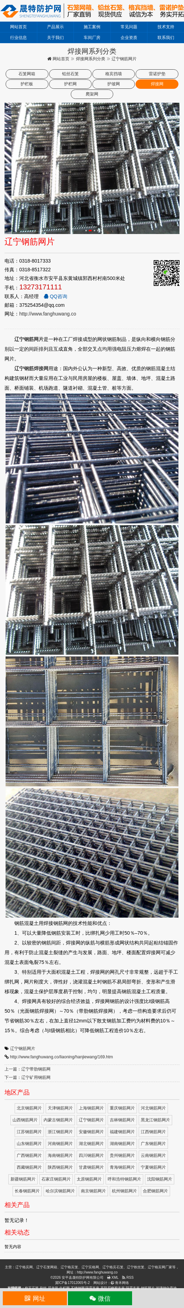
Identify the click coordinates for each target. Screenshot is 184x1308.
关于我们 (55, 37)
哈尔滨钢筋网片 (60, 1191)
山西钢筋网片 (25, 1120)
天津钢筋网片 (60, 1108)
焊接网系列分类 (90, 58)
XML (112, 1277)
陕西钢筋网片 (60, 1167)
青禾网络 (120, 1283)
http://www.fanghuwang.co (47, 314)
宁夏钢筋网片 (153, 1167)
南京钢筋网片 (93, 1191)
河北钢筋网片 (153, 1108)
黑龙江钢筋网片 (155, 1120)
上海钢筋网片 (91, 1108)
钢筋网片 (148, 1288)
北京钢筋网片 (29, 1108)
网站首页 (18, 26)
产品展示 (55, 26)
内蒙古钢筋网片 (58, 1120)
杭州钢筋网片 (124, 1191)
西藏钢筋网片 (29, 1167)
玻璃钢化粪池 (166, 1288)
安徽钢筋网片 (91, 1131)
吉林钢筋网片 (122, 1120)
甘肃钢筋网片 (91, 1167)
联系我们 (166, 37)
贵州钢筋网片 (122, 1155)
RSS (127, 1277)
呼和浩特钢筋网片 (124, 1179)
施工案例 (92, 26)
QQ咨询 (55, 296)
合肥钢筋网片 (155, 1191)
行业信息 (18, 37)
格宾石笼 (32, 1288)
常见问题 (129, 26)
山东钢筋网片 (29, 1143)
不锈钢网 (78, 1288)
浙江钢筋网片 (60, 1131)
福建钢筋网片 (122, 1131)
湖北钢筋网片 (91, 1143)
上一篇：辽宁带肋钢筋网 (28, 1069)
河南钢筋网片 (60, 1143)
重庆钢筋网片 (122, 1108)
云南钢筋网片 (153, 1155)
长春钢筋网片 (27, 1191)
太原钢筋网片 (89, 1179)
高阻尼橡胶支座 (112, 1288)
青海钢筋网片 (122, 1167)
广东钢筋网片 (153, 1143)
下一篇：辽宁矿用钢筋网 (28, 1077)
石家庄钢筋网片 (56, 1179)
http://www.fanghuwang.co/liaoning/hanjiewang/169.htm (61, 1056)
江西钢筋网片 (153, 1131)
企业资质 (129, 37)
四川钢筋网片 (91, 1155)
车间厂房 (92, 37)
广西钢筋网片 (29, 1155)
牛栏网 (64, 1288)
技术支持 (166, 26)
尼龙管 (53, 1288)
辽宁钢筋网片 (22, 1048)
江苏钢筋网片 (29, 1131)
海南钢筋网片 (60, 1155)
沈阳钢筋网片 (159, 1179)
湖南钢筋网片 (122, 1143)
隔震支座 (92, 1288)
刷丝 (43, 1288)
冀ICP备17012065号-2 (72, 1283)
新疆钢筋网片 (23, 1179)
